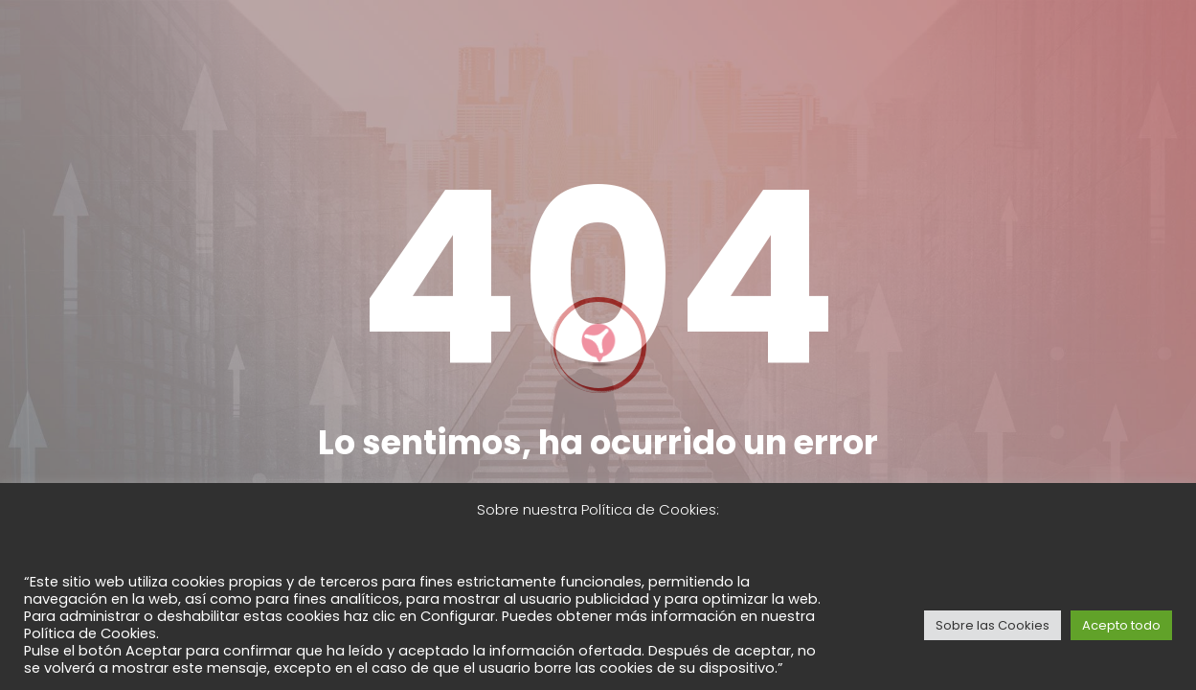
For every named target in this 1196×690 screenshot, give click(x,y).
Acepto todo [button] (1121, 625)
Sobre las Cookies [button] (992, 625)
